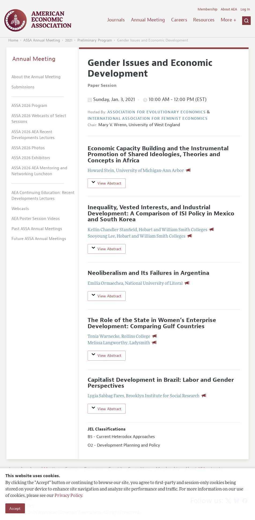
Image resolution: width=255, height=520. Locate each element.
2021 (68, 40)
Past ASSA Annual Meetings (37, 228)
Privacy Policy (68, 496)
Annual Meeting (148, 20)
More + (228, 20)
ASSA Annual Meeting (41, 40)
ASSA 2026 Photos (28, 148)
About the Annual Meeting (36, 77)
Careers (179, 20)
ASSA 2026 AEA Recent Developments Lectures (33, 135)
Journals (116, 20)
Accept (15, 508)
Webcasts (20, 208)
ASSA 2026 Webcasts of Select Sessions (39, 119)
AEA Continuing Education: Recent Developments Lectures (43, 195)
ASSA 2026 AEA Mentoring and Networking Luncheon (39, 171)
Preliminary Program (94, 40)
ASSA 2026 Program (29, 105)
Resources (204, 20)
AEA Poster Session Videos (36, 218)
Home (13, 40)
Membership (208, 9)
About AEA (229, 9)
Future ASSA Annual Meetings (39, 238)
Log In (245, 9)
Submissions (23, 87)
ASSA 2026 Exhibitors (31, 157)
